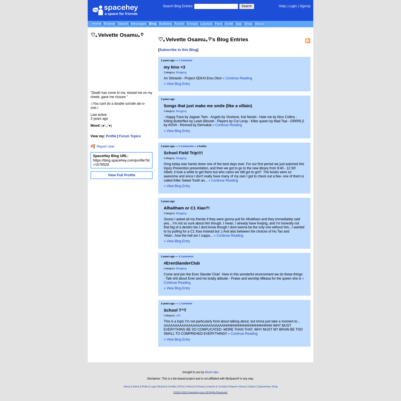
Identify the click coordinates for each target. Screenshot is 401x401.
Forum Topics (130, 136)
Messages (138, 24)
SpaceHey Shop (268, 386)
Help (282, 6)
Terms (190, 386)
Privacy (200, 386)
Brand (161, 386)
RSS (181, 386)
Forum (179, 24)
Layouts (206, 24)
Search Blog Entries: (178, 6)
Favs (218, 24)
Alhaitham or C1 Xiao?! (187, 208)
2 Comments (186, 146)
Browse (109, 24)
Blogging (181, 72)
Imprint (211, 386)
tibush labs (211, 372)
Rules (145, 386)
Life (178, 315)
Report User (102, 146)
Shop (248, 24)
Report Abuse (237, 386)
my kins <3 (174, 67)
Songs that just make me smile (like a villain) (208, 105)
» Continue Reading (237, 78)
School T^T (175, 310)
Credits (172, 386)
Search (246, 6)
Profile (111, 136)
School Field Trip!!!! (183, 152)
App (238, 24)
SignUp (305, 6)
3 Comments (186, 256)
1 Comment (185, 60)
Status (252, 386)
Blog (153, 24)
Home (96, 24)
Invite (229, 24)
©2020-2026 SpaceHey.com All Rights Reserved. (200, 392)
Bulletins (165, 24)
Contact (222, 386)
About (259, 24)
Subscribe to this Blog (178, 50)
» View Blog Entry (177, 84)
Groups (192, 24)
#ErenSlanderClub (182, 263)
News (136, 386)
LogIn (292, 6)
